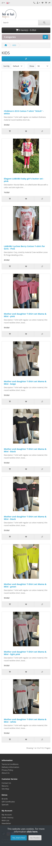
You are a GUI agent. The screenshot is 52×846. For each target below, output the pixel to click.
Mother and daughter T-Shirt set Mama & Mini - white (25, 720)
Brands (5, 798)
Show (32, 66)
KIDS (14, 45)
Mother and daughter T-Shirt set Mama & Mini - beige (25, 382)
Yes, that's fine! (18, 837)
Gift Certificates (8, 801)
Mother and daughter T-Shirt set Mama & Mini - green (25, 585)
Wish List (5, 820)
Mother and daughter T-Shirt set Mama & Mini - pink (25, 315)
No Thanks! (35, 837)
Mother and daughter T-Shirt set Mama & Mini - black (25, 450)
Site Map (5, 789)
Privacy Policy (7, 770)
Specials (5, 804)
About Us (5, 773)
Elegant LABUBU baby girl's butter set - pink (24, 179)
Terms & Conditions (10, 764)
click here (32, 831)
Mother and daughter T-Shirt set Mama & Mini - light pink (25, 653)
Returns (5, 786)
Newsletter (6, 823)
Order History (7, 817)
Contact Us (6, 783)
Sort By (6, 66)
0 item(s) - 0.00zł (26, 30)
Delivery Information (10, 767)
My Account (7, 814)
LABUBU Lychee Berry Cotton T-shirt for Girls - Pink (24, 247)
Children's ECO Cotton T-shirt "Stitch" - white (24, 112)
